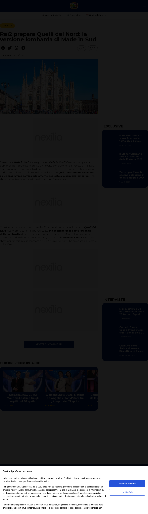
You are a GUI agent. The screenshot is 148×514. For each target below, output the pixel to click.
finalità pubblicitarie (81, 493)
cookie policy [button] (42, 481)
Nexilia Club (127, 492)
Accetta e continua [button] (127, 483)
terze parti (47, 487)
